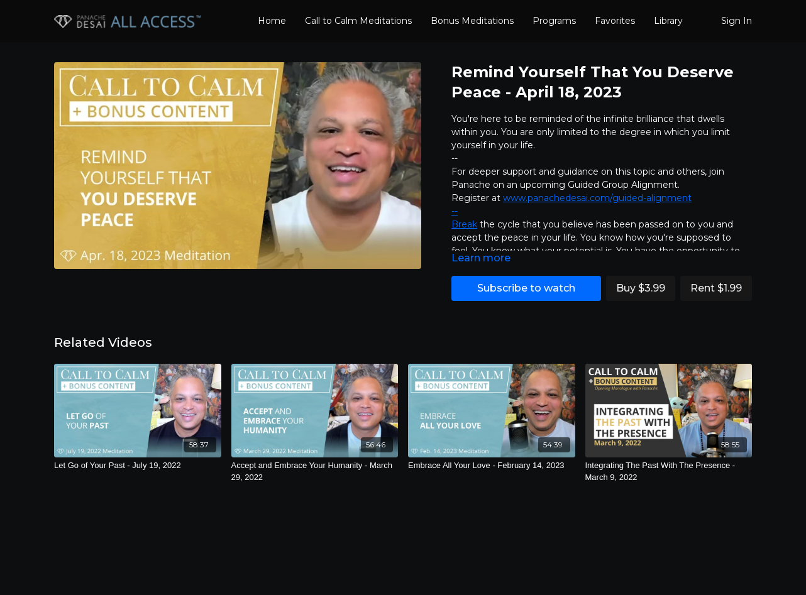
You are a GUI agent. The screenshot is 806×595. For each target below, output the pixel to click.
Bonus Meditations (472, 20)
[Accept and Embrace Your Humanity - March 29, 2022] (315, 471)
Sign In (736, 20)
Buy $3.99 (640, 288)
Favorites (615, 20)
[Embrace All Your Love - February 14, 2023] (491, 465)
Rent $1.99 (716, 288)
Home (272, 20)
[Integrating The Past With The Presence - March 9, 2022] (669, 471)
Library (668, 20)
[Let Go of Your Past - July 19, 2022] (137, 465)
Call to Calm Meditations (358, 20)
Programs (554, 20)
